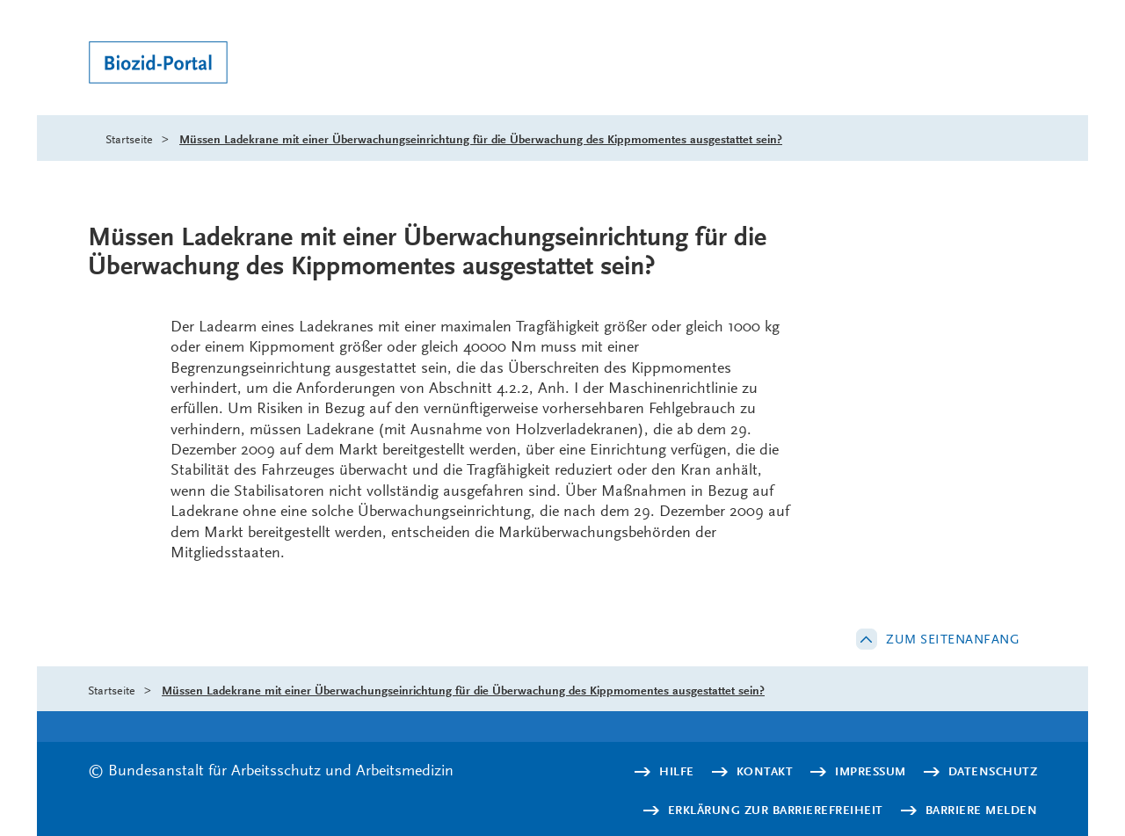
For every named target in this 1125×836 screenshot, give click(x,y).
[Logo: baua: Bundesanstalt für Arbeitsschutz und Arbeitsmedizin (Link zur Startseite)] (191, 64)
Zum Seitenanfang (953, 639)
